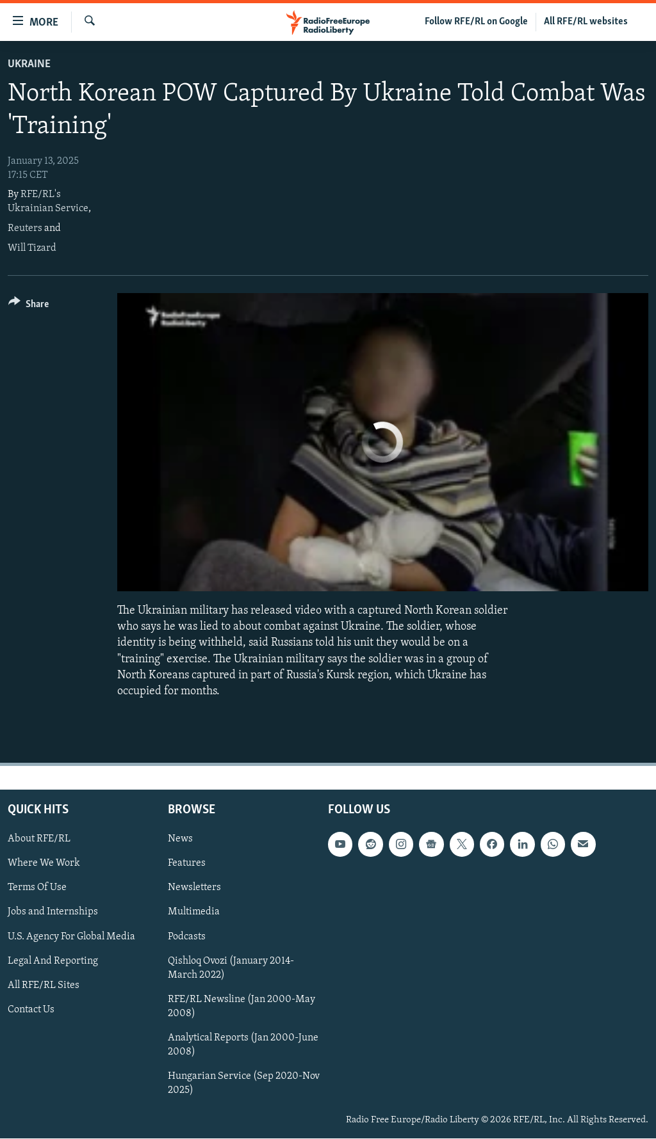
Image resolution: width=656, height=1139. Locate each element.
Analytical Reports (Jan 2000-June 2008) (243, 1045)
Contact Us (31, 1010)
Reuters (25, 228)
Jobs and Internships (53, 912)
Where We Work (44, 864)
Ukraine (29, 64)
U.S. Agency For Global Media (71, 937)
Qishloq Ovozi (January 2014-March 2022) (231, 968)
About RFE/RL (39, 839)
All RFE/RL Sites (43, 985)
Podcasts (187, 937)
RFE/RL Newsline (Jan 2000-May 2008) (241, 1006)
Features (187, 864)
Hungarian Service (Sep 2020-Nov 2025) (244, 1083)
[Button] (28, 306)
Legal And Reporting (53, 961)
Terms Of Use (37, 888)
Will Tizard (32, 248)
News (180, 839)
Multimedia (194, 912)
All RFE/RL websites (586, 22)
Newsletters (194, 888)
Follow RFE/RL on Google (476, 22)
